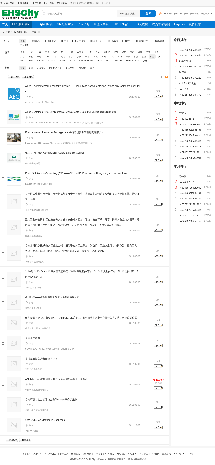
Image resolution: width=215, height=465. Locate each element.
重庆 (55, 52)
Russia (72, 61)
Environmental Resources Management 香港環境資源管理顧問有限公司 (64, 132)
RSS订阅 (155, 453)
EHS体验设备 (158, 41)
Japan (62, 61)
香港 (152, 56)
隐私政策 (87, 453)
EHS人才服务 (78, 41)
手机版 (38, 3)
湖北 (31, 56)
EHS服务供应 (20, 32)
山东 (156, 52)
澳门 (160, 56)
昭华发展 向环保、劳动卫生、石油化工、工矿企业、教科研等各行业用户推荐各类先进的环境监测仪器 (81, 317)
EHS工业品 (50, 41)
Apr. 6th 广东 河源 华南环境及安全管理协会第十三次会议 (56, 379)
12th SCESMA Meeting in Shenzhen (45, 419)
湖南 (39, 56)
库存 (92, 68)
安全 (186, 13)
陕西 (104, 56)
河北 (63, 52)
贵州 (79, 56)
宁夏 (128, 56)
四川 (71, 56)
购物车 (63, 3)
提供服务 (41, 68)
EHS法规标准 (141, 41)
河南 (22, 56)
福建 (140, 52)
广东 (47, 56)
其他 (145, 61)
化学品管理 (185, 61)
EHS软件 (126, 41)
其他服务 (24, 45)
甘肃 (112, 56)
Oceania (118, 61)
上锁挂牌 (204, 13)
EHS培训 (168, 13)
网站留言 (143, 453)
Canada (41, 61)
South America (86, 61)
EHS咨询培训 (35, 41)
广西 (55, 56)
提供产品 (70, 68)
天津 (47, 52)
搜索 (34, 32)
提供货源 (82, 68)
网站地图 (121, 453)
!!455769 (184, 89)
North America (132, 61)
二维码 (51, 3)
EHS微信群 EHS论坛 (104, 453)
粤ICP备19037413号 (183, 453)
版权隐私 (75, 453)
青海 (120, 56)
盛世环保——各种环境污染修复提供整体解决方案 (52, 297)
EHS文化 (64, 41)
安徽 (132, 52)
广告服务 (132, 453)
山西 (71, 52)
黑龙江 (107, 52)
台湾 (144, 56)
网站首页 (26, 453)
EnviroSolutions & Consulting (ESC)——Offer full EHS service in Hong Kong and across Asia (76, 173)
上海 (39, 52)
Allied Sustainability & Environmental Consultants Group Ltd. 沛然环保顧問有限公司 (71, 111)
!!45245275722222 (189, 152)
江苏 (116, 52)
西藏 (95, 56)
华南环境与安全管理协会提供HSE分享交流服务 (51, 399)
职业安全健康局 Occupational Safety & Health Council (54, 152)
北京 (31, 52)
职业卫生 (178, 13)
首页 (8, 32)
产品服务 (52, 453)
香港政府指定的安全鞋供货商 (41, 358)
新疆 (136, 56)
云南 (87, 56)
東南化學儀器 (32, 338)
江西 (148, 52)
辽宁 (89, 52)
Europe (51, 61)
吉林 (98, 52)
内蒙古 (80, 52)
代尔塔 (182, 72)
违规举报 (166, 453)
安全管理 (194, 13)
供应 (31, 68)
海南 (63, 56)
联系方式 (64, 453)
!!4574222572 (186, 118)
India (31, 61)
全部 (22, 41)
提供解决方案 (55, 68)
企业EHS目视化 (187, 83)
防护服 (182, 113)
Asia (108, 61)
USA (22, 61)
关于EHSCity (39, 453)
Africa (99, 61)
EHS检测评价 (95, 41)
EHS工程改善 (112, 41)
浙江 (124, 52)
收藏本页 (24, 3)
